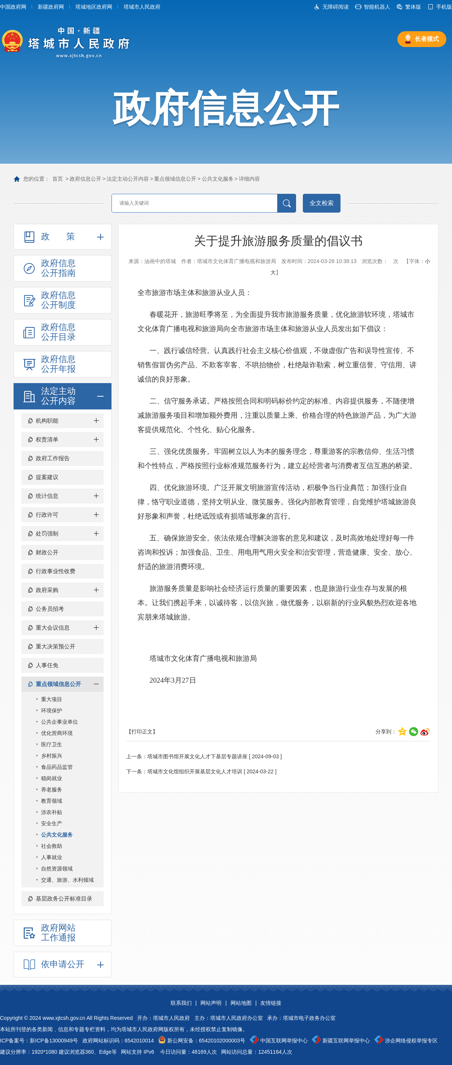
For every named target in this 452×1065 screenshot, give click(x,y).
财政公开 (47, 552)
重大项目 (51, 699)
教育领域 (51, 801)
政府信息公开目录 (58, 332)
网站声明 (210, 1003)
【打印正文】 (142, 732)
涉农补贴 (51, 812)
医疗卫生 (51, 744)
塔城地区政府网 (93, 7)
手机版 (444, 7)
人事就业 (51, 857)
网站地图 (241, 1003)
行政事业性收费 (55, 571)
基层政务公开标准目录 (64, 898)
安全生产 (51, 823)
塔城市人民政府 (142, 7)
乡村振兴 (51, 756)
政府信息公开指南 (58, 268)
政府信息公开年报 (58, 364)
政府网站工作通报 (58, 932)
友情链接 (270, 1003)
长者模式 (427, 39)
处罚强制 (47, 533)
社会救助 (51, 846)
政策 (66, 236)
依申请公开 (62, 964)
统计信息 (47, 496)
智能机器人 (377, 7)
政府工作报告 (53, 458)
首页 (57, 179)
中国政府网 (13, 7)
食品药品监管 (57, 767)
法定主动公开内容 (128, 179)
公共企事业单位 (59, 722)
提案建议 (47, 477)
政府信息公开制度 (58, 300)
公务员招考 (50, 609)
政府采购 (47, 590)
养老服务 (51, 790)
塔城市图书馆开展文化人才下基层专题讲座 (197, 756)
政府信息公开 (85, 179)
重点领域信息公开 (175, 179)
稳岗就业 (51, 778)
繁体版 (413, 7)
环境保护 (51, 710)
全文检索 (322, 203)
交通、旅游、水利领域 (67, 880)
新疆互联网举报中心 (346, 1041)
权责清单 (47, 439)
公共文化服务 (218, 179)
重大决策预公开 (55, 646)
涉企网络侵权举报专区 (411, 1041)
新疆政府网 (51, 7)
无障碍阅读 (335, 7)
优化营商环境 (57, 733)
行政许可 (47, 514)
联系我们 (181, 1003)
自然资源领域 (57, 869)
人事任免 (47, 665)
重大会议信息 (53, 627)
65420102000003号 (222, 1041)
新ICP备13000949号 (54, 1041)
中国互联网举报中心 (284, 1041)
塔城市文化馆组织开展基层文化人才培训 (194, 771)
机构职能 (47, 420)
